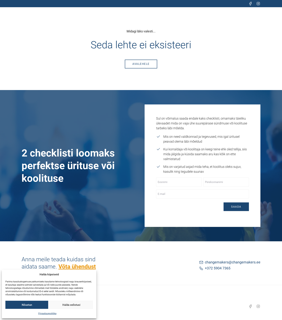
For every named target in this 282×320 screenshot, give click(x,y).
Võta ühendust (77, 266)
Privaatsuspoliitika (47, 313)
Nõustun (27, 304)
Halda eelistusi (71, 304)
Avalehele (141, 64)
